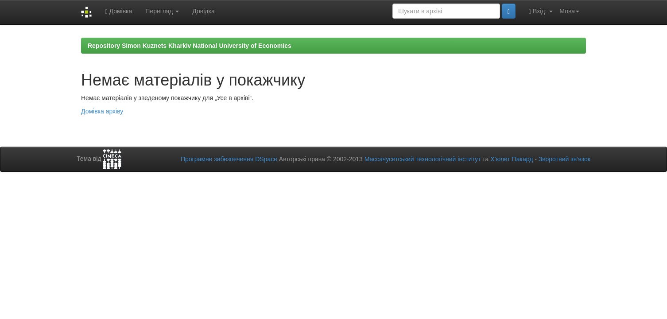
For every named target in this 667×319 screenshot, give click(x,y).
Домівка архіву (102, 111)
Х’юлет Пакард (511, 159)
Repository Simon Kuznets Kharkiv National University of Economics (189, 45)
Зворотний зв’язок (564, 159)
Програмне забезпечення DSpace (229, 159)
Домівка (118, 11)
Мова (569, 11)
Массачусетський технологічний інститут (423, 159)
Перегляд (162, 11)
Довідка (203, 11)
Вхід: (541, 11)
